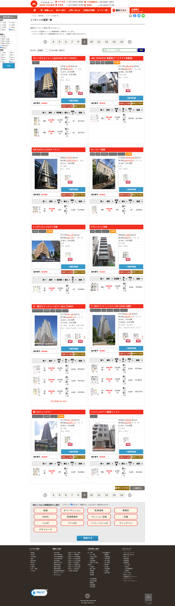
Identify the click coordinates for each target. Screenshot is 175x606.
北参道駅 (92, 560)
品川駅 (68, 66)
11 (99, 41)
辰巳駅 (92, 572)
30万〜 (3, 30)
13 (114, 41)
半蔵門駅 (107, 556)
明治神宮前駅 (130, 158)
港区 (67, 69)
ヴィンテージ (125, 523)
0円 (59, 210)
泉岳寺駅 (107, 572)
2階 (44, 121)
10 (91, 41)
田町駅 (107, 564)
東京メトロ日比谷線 (74, 566)
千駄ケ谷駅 (93, 556)
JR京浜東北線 (58, 558)
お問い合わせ (74, 10)
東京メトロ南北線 (73, 568)
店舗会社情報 (89, 10)
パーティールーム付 (99, 523)
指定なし (12, 30)
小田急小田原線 (73, 570)
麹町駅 (107, 554)
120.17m (138, 391)
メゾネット (36, 62)
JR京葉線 (57, 560)
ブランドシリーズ (129, 552)
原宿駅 (92, 558)
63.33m (81, 392)
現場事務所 (104, 154)
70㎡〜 (12, 57)
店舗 (102, 62)
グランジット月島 (99, 227)
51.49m (81, 210)
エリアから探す (34, 549)
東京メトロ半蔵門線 (74, 556)
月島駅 (127, 235)
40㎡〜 (3, 55)
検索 (8, 66)
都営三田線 (57, 566)
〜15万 (3, 25)
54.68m (81, 472)
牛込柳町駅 (93, 578)
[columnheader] (44, 112)
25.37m (81, 121)
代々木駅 (92, 554)
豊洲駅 (92, 570)
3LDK (73, 369)
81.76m (139, 118)
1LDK (73, 210)
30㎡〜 (12, 52)
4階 (44, 132)
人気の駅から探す (93, 549)
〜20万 (12, 25)
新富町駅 (128, 420)
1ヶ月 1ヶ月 (124, 118)
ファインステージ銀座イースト (105, 412)
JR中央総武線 (58, 554)
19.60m (139, 210)
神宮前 (130, 160)
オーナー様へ (103, 10)
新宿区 (125, 69)
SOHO (98, 62)
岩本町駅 (69, 158)
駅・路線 (47, 10)
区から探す (61, 10)
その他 (33, 570)
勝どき (72, 317)
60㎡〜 (3, 57)
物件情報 (41, 15)
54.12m (81, 381)
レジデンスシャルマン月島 (45, 227)
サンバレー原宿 (98, 149)
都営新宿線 (57, 564)
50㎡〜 (12, 55)
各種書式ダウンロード (137, 10)
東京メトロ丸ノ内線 (74, 552)
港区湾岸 (33, 560)
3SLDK (131, 118)
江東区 (33, 566)
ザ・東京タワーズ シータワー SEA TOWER (53, 306)
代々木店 (127, 564)
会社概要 (126, 558)
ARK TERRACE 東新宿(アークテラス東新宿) (112, 58)
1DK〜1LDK (5, 39)
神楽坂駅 (92, 585)
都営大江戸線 (58, 562)
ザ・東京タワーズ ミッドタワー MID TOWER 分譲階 (111, 306)
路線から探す (57, 549)
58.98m (139, 287)
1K (74, 121)
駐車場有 (35, 231)
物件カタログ (127, 574)
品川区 (33, 562)
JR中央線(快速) (58, 556)
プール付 (58, 310)
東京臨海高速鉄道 (59, 570)
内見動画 (117, 62)
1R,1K (3, 37)
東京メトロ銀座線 (73, 554)
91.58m (138, 380)
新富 (129, 423)
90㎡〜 (12, 60)
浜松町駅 (107, 568)
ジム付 (53, 310)
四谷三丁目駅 (94, 562)
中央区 (67, 238)
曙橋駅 (92, 582)
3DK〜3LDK (5, 43)
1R (131, 210)
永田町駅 (107, 558)
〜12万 (12, 23)
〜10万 (3, 23)
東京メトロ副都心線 (74, 564)
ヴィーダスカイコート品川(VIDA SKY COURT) (55, 58)
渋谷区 (125, 160)
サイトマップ (126, 549)
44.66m (81, 289)
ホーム (34, 10)
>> (14, 17)
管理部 (127, 570)
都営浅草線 (57, 568)
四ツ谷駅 (107, 562)
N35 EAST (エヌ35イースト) (46, 149)
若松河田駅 (129, 66)
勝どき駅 (70, 235)
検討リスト (127, 556)
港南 (70, 69)
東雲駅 (92, 574)
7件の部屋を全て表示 (59, 401)
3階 (102, 210)
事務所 (92, 62)
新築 (45, 510)
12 (106, 41)
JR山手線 (57, 552)
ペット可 (98, 231)
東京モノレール (58, 572)
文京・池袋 (34, 568)
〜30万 (12, 27)
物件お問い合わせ (129, 554)
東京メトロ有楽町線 (74, 558)
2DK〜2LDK (5, 41)
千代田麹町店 (129, 568)
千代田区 (68, 160)
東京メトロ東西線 (73, 562)
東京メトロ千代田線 (74, 560)
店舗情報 (126, 562)
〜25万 (3, 27)
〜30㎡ (3, 52)
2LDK (131, 287)
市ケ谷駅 (107, 560)
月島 (71, 238)
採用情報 (126, 560)
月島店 (127, 566)
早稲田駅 (92, 586)
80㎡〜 (3, 60)
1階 (102, 118)
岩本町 (74, 160)
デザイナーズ (109, 62)
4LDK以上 (4, 45)
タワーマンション (37, 310)
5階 (102, 287)
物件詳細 (73, 101)
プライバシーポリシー (130, 581)
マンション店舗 (99, 517)
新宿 (129, 69)
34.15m (139, 472)
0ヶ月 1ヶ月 (67, 121)
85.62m (81, 369)
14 (121, 41)
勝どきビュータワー (42, 412)
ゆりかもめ (57, 574)
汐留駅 (107, 570)
